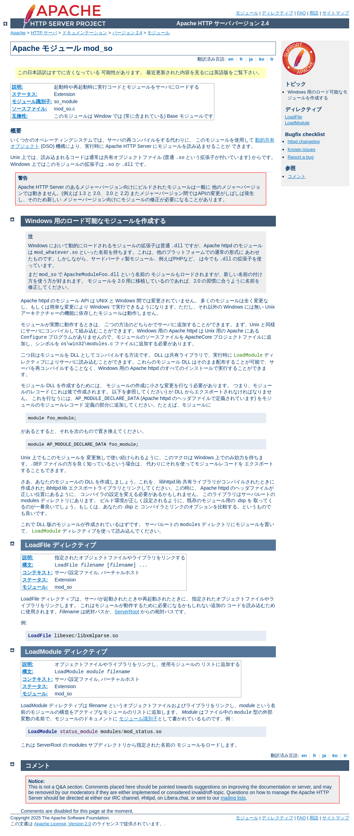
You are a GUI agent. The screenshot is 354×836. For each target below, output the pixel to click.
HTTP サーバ (44, 32)
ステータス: (25, 94)
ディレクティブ (277, 13)
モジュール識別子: (32, 101)
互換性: (20, 116)
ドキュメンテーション (84, 32)
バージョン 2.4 (127, 32)
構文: (28, 565)
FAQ (301, 13)
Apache (18, 32)
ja (251, 59)
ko (262, 59)
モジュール (247, 13)
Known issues (301, 149)
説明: (17, 87)
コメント (297, 176)
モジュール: (35, 587)
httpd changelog (304, 141)
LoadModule (297, 122)
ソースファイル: (29, 109)
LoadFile (293, 116)
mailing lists (233, 798)
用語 (313, 13)
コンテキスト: (37, 572)
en (231, 59)
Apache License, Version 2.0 (62, 823)
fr (241, 59)
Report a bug (301, 157)
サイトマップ (335, 13)
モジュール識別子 (138, 718)
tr (272, 59)
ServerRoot (126, 611)
